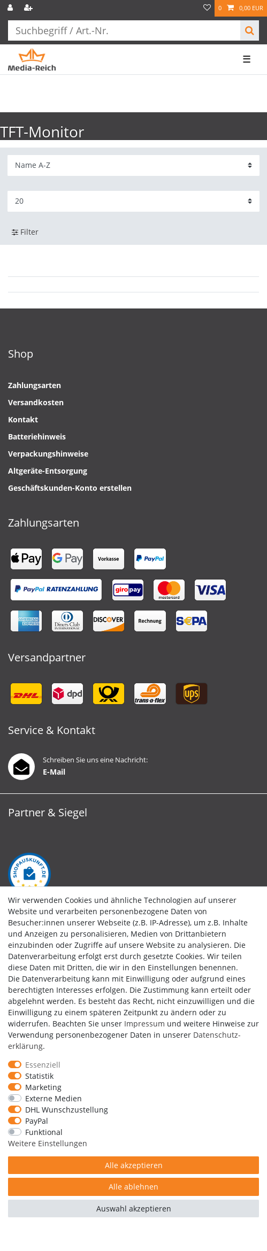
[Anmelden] (11, 8)
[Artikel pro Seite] (133, 201)
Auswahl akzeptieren (133, 1208)
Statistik (39, 1076)
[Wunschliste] (207, 8)
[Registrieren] (29, 8)
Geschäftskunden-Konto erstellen (70, 488)
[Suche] (249, 30)
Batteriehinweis (37, 436)
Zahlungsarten (34, 385)
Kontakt (23, 419)
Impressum (144, 1023)
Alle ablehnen (133, 1187)
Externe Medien (53, 1098)
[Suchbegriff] (124, 30)
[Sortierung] (133, 165)
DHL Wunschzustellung (66, 1110)
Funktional (44, 1132)
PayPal (36, 1121)
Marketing (43, 1087)
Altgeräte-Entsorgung (47, 471)
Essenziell (42, 1065)
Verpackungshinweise (48, 454)
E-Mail (54, 772)
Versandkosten (36, 402)
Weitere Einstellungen (47, 1143)
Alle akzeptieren (134, 1165)
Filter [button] (25, 232)
